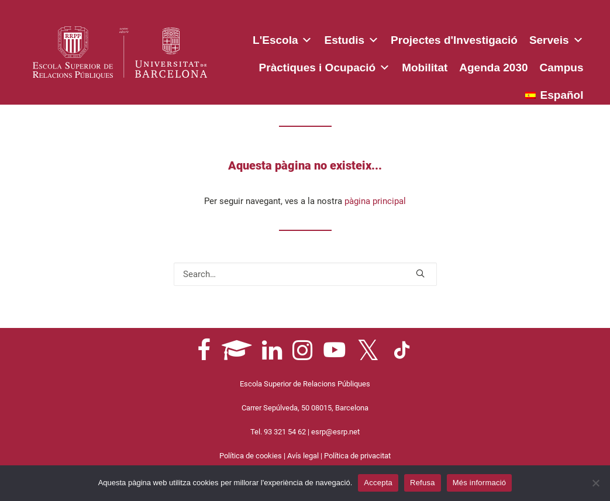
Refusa (422, 482)
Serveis (556, 38)
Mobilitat (424, 67)
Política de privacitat (357, 455)
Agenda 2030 (493, 67)
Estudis (351, 38)
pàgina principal (375, 201)
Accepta (378, 482)
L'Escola (282, 38)
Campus (562, 67)
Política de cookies (250, 455)
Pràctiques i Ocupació (325, 65)
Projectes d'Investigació (454, 40)
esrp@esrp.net (335, 431)
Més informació (479, 482)
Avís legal (303, 455)
